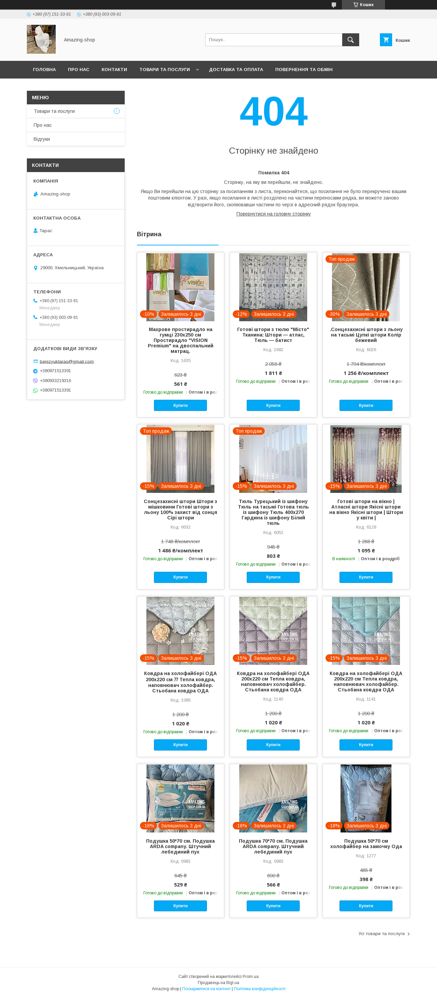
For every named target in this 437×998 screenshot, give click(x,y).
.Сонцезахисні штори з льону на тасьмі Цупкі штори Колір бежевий (366, 335)
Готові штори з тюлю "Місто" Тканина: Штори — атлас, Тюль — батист (273, 335)
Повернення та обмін (304, 69)
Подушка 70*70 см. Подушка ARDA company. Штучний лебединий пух (273, 846)
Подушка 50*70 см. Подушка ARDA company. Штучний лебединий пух (180, 846)
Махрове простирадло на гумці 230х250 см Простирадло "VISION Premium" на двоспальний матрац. (180, 340)
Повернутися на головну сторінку (274, 214)
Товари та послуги (164, 69)
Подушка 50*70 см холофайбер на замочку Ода (366, 843)
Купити (180, 405)
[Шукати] (350, 39)
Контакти (114, 69)
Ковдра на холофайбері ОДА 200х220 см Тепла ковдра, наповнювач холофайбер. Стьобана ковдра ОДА (273, 681)
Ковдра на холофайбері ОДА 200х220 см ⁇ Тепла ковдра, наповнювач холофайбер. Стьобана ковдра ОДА (180, 682)
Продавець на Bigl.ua (218, 982)
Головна (44, 69)
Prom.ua (251, 976)
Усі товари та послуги (382, 933)
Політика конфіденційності (259, 988)
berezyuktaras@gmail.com (67, 361)
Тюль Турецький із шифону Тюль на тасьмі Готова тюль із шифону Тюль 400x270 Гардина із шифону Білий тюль (273, 512)
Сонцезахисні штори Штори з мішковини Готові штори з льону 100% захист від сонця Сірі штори (180, 509)
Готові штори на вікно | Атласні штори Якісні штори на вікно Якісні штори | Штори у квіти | (366, 509)
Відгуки (42, 139)
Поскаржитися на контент (206, 988)
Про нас (78, 69)
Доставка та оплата (236, 69)
